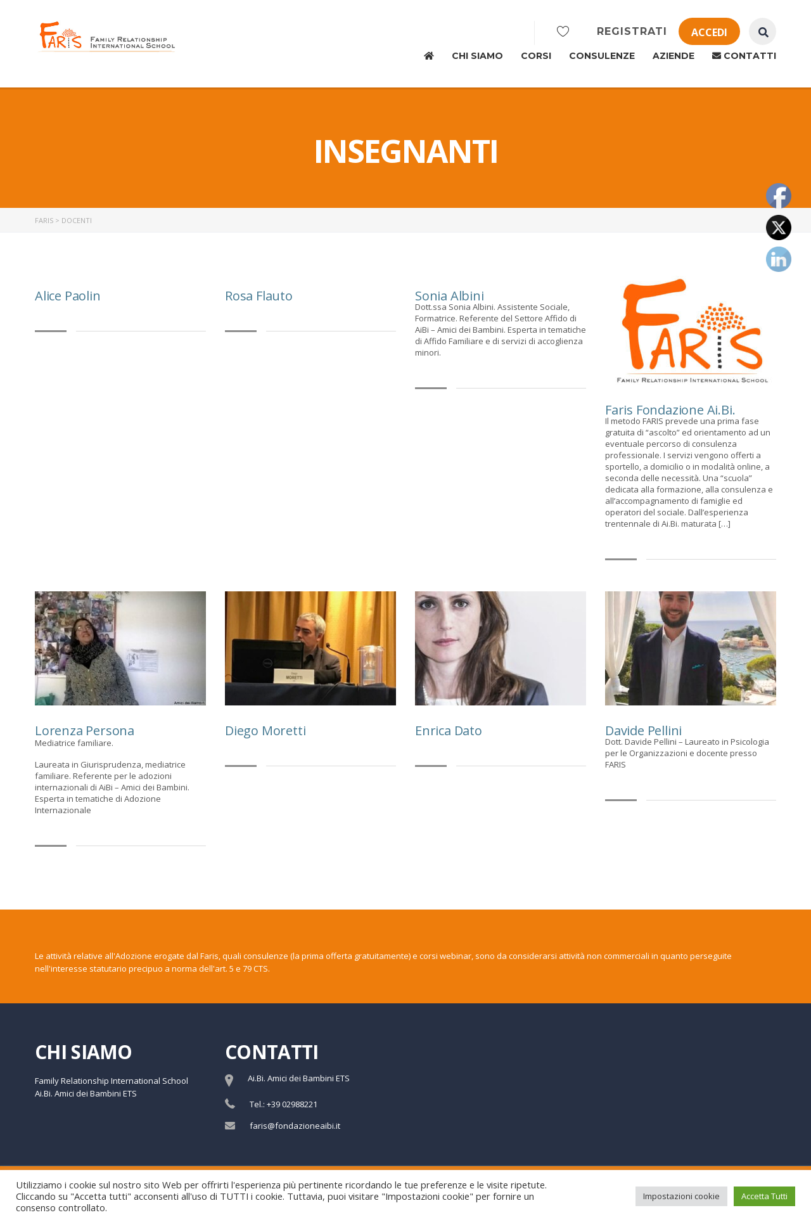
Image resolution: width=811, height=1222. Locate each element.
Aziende (673, 55)
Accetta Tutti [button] (764, 1196)
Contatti (744, 55)
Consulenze (602, 55)
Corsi (536, 55)
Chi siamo (477, 55)
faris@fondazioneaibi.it (295, 1125)
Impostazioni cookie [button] (681, 1196)
